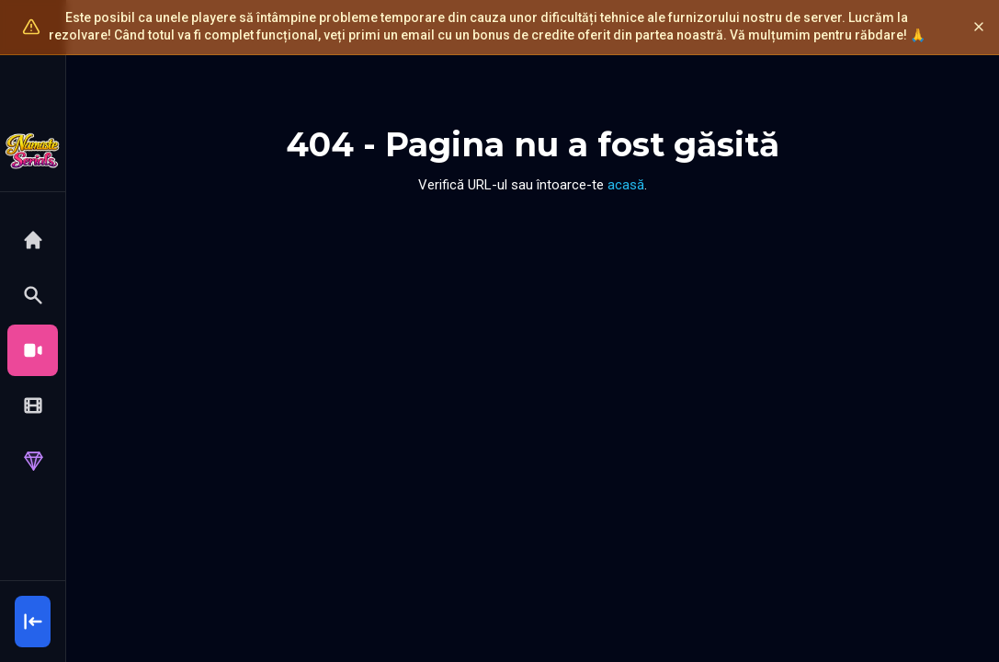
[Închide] (979, 27)
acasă (625, 185)
